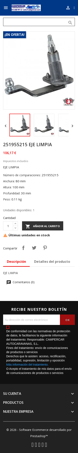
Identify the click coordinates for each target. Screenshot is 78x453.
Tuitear (34, 248)
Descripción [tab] (16, 261)
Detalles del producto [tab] (52, 261)
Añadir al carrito (42, 226)
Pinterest (45, 248)
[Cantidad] (8, 225)
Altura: (7, 187)
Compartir (23, 248)
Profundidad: (11, 193)
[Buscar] (39, 22)
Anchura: (9, 181)
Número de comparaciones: (22, 175)
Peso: (7, 199)
